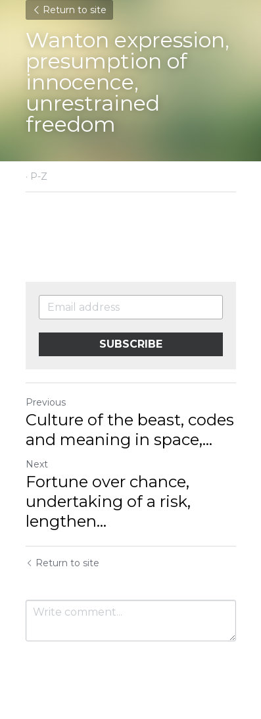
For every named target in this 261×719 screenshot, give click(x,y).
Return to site (69, 10)
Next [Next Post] (37, 464)
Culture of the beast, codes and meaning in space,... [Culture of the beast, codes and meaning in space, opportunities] (130, 429)
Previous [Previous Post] (46, 402)
